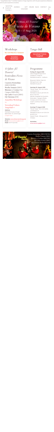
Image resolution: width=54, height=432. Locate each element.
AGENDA (17, 7)
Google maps (8, 115)
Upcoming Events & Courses (8, 8)
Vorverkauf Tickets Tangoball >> (12, 106)
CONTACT (43, 7)
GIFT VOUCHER (24, 8)
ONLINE (31, 7)
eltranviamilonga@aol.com (16, 121)
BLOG (37, 7)
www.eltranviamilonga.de (18, 119)
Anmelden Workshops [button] (14, 58)
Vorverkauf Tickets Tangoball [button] (39, 55)
